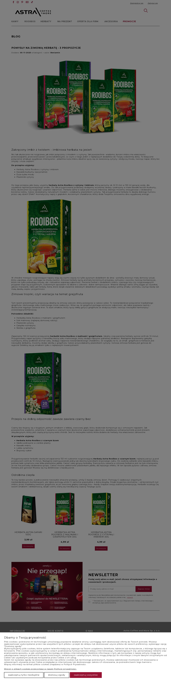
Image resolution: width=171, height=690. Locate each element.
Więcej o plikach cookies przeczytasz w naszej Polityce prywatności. (40, 669)
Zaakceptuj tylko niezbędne (23, 675)
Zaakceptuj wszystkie (86, 675)
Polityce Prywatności (75, 664)
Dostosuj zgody (56, 675)
